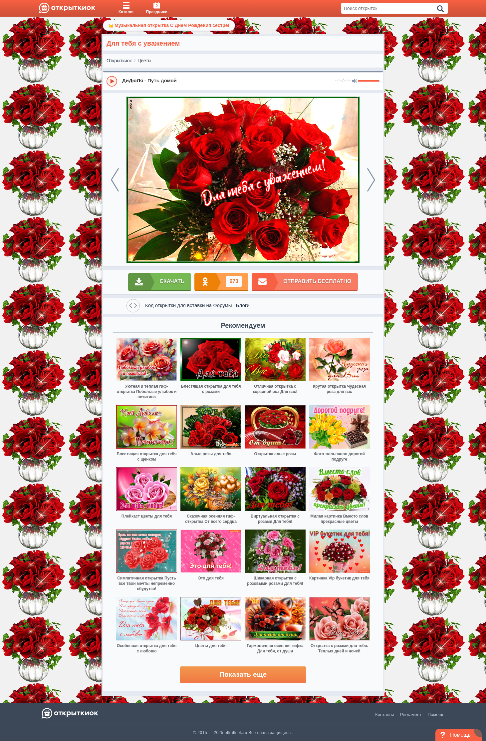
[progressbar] (368, 81)
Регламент (410, 714)
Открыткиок (119, 60)
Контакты (384, 714)
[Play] (112, 81)
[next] (371, 180)
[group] (243, 81)
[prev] (115, 180)
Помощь (436, 714)
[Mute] (354, 81)
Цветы (144, 60)
